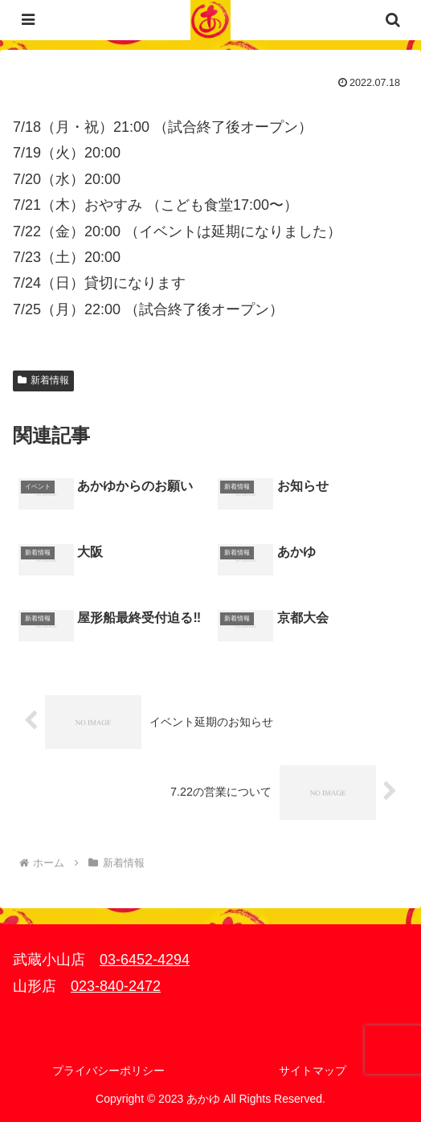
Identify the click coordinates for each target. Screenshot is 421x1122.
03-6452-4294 (145, 960)
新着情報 (43, 380)
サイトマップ (312, 1070)
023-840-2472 (116, 986)
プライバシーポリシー (108, 1070)
